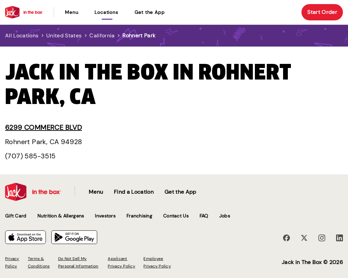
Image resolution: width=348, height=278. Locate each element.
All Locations (21, 35)
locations (106, 12)
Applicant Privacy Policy (121, 262)
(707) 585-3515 (30, 156)
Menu (71, 12)
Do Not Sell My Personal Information (78, 262)
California (102, 35)
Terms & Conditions (39, 262)
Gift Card (16, 216)
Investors (105, 216)
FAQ (203, 216)
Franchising (139, 216)
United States (64, 35)
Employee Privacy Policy (157, 262)
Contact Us (176, 216)
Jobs (224, 216)
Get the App (150, 12)
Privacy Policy (12, 262)
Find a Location (134, 191)
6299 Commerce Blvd (43, 127)
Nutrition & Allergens (60, 216)
